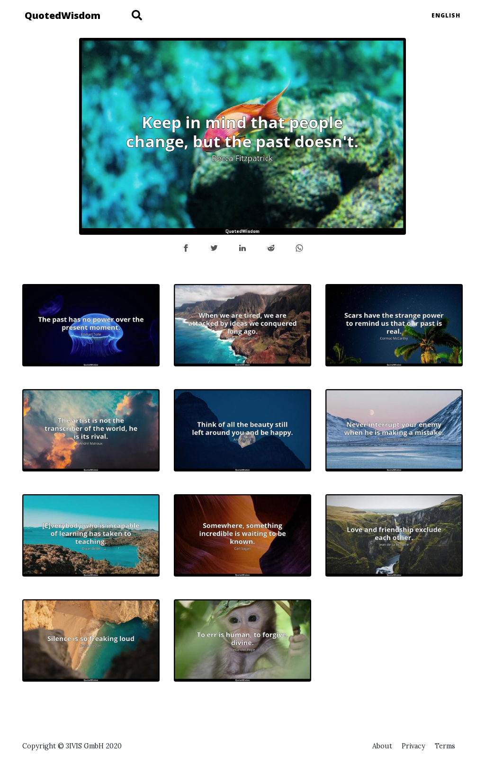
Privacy (413, 746)
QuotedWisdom (62, 15)
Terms (445, 746)
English (445, 15)
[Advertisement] (394, 658)
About (382, 746)
